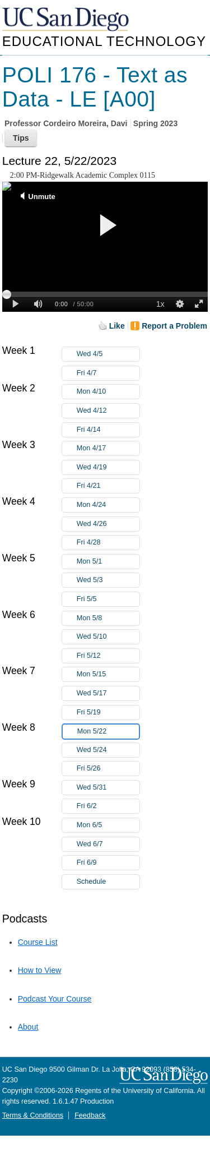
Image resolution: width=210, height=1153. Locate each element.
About (28, 1026)
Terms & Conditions (32, 1115)
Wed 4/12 (108, 411)
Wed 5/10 (108, 637)
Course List (38, 942)
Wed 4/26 (108, 524)
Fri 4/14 (108, 430)
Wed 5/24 (108, 750)
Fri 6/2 (108, 806)
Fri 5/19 (108, 712)
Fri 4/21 (108, 486)
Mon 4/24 (108, 505)
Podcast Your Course (55, 998)
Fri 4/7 (108, 373)
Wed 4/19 (108, 467)
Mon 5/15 (108, 674)
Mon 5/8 (108, 618)
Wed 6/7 (108, 844)
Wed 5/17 (108, 693)
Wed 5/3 (108, 580)
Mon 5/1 (108, 562)
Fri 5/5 (108, 599)
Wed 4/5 (108, 354)
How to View (40, 970)
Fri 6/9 (108, 863)
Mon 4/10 (108, 392)
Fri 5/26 (108, 769)
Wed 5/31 (108, 788)
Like (117, 325)
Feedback (89, 1115)
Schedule (91, 881)
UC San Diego (66, 20)
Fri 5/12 (108, 656)
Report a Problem (174, 325)
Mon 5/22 (108, 732)
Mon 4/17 (108, 448)
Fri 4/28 (108, 543)
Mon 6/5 (108, 825)
